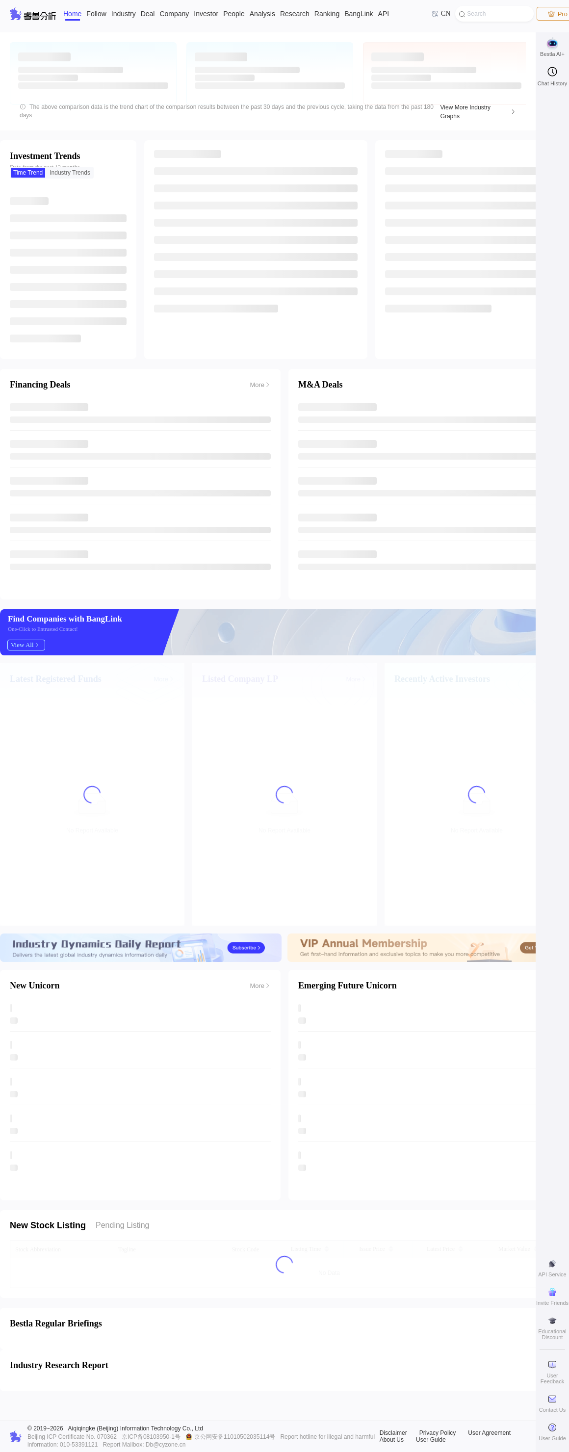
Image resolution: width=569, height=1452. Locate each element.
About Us (392, 1439)
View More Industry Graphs (465, 112)
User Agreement (489, 1432)
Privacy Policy (437, 1432)
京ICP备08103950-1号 (151, 1436)
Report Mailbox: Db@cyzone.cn (144, 1444)
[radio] (28, 173)
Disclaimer (393, 1432)
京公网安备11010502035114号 (234, 1436)
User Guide (431, 1439)
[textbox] (494, 14)
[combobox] (494, 14)
